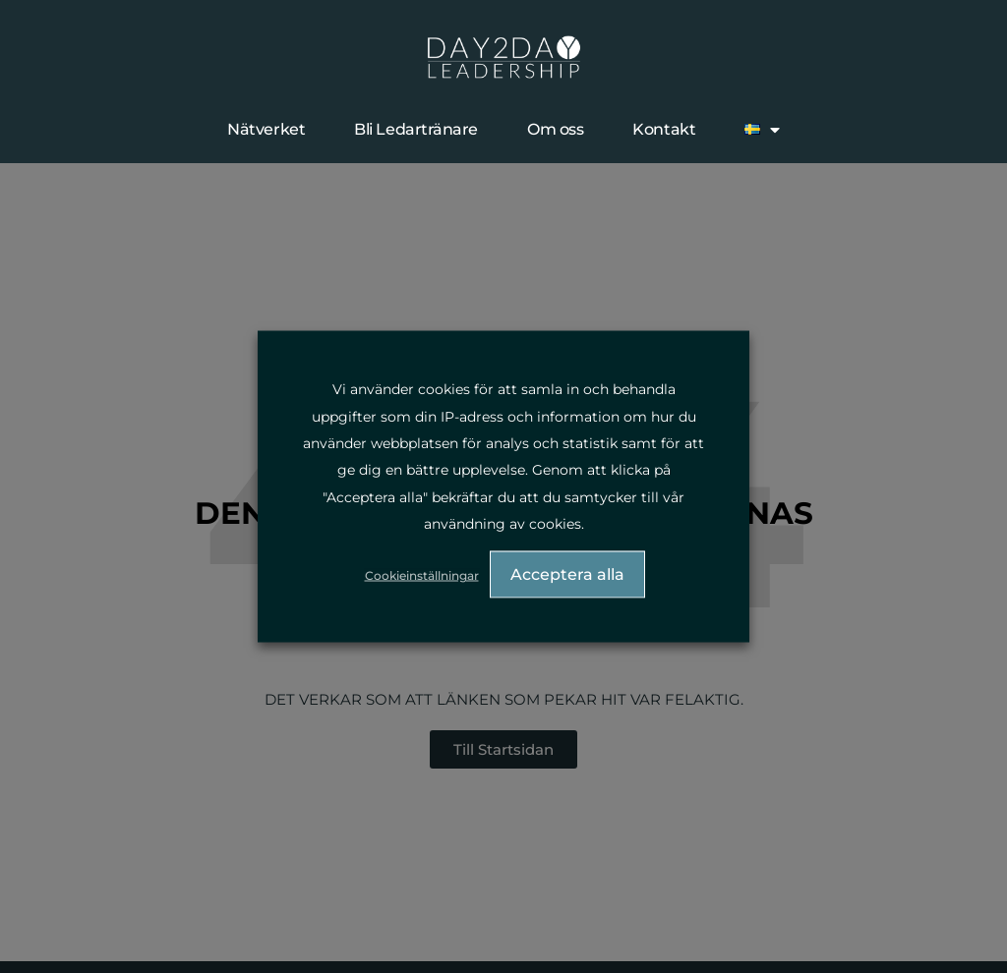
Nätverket (266, 129)
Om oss (555, 129)
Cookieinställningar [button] (422, 575)
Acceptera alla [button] (567, 573)
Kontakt (663, 129)
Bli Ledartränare (416, 129)
